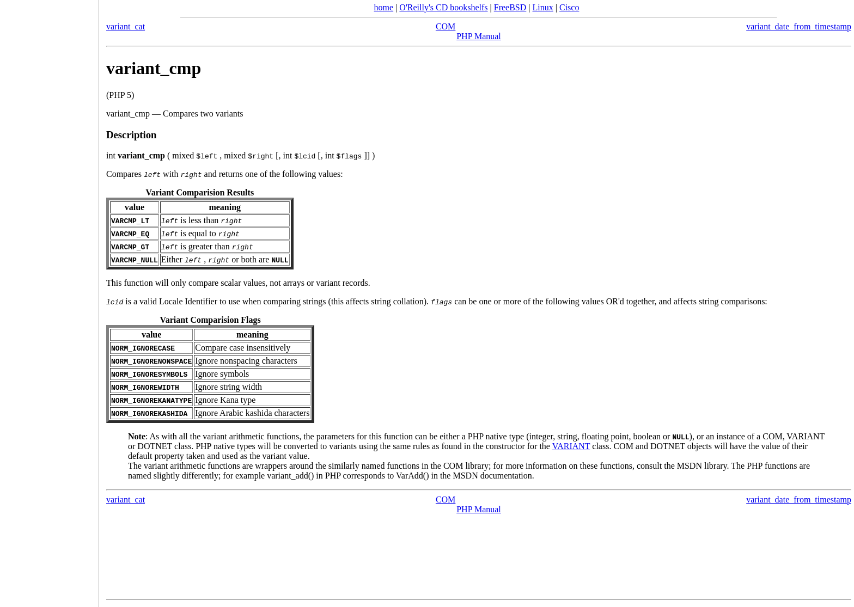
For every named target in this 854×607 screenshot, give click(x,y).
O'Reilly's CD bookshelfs (443, 7)
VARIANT (571, 446)
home (384, 7)
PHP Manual (478, 36)
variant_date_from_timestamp (798, 26)
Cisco (569, 7)
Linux (543, 7)
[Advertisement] (49, 300)
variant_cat (125, 26)
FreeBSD (510, 7)
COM (445, 26)
